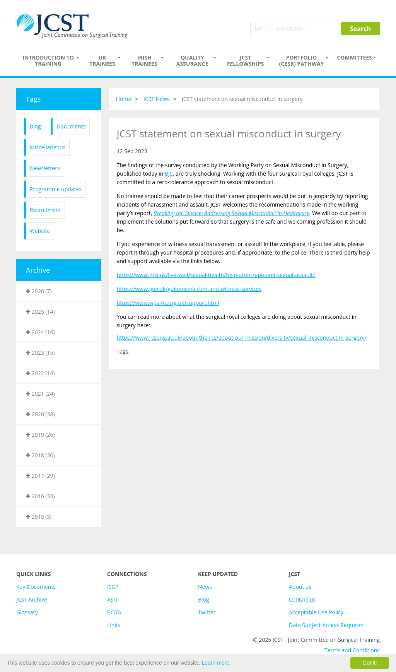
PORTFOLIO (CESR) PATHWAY (301, 60)
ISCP (112, 586)
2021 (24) (40, 393)
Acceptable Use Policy (316, 612)
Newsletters (45, 168)
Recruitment (45, 210)
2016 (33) (40, 496)
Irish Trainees (144, 60)
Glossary (27, 612)
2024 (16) (40, 332)
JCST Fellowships (245, 60)
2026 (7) (39, 291)
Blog (35, 126)
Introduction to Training (48, 60)
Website (40, 230)
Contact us (302, 599)
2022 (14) (40, 373)
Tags (33, 99)
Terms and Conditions (352, 650)
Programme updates (56, 189)
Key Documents (36, 586)
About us (300, 586)
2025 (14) (40, 311)
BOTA (114, 612)
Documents (70, 126)
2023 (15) (40, 352)
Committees (354, 57)
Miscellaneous (47, 147)
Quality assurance (192, 60)
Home (123, 99)
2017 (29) (40, 475)
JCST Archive (31, 599)
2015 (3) (39, 516)
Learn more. (216, 663)
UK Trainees (102, 60)
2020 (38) (40, 414)
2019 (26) (40, 434)
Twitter (207, 612)
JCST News (156, 99)
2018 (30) (40, 455)
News (205, 586)
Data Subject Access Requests (326, 625)
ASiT (112, 599)
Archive (38, 270)
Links (113, 625)
